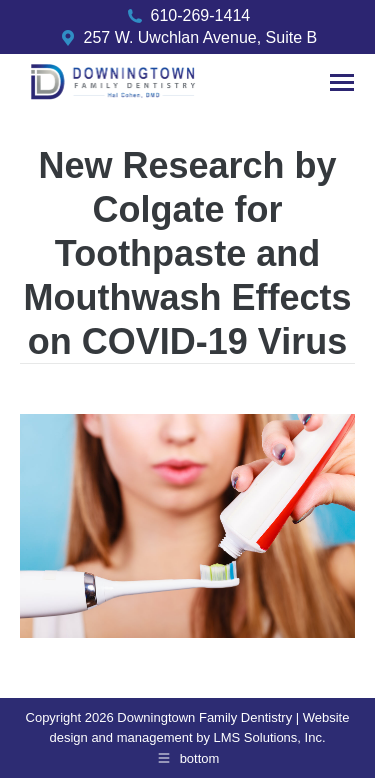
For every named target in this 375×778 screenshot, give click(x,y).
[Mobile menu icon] (342, 82)
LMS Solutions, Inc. (270, 737)
